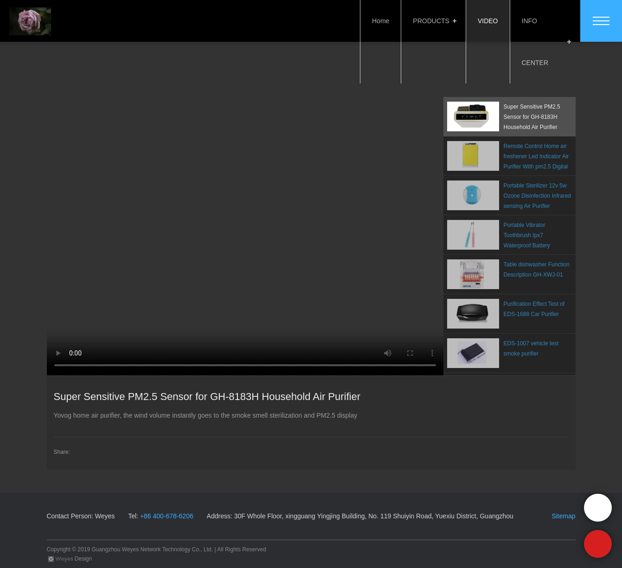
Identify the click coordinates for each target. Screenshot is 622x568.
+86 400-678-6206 (166, 516)
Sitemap (563, 516)
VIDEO (486, 21)
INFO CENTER (542, 21)
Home (378, 21)
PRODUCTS (429, 21)
